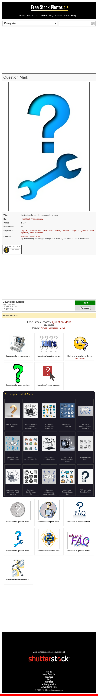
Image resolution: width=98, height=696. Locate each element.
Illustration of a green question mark (20, 385)
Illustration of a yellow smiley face (80, 356)
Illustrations (48, 230)
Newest (43, 15)
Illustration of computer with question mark (53, 522)
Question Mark (87, 230)
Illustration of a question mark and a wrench (23, 551)
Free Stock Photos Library (32, 219)
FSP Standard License (30, 236)
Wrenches (39, 233)
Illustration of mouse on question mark (51, 385)
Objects (75, 230)
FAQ (51, 15)
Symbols (24, 233)
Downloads (53, 328)
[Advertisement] (49, 50)
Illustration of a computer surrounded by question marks (27, 356)
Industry (58, 230)
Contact (58, 15)
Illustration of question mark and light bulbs (22, 580)
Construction (35, 230)
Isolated (66, 230)
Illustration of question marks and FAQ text (53, 356)
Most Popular (32, 15)
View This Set (80, 358)
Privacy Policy (70, 15)
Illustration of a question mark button (20, 522)
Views (62, 328)
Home (22, 15)
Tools (31, 233)
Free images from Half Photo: (18, 394)
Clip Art (24, 230)
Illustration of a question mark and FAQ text (53, 551)
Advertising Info (49, 687)
